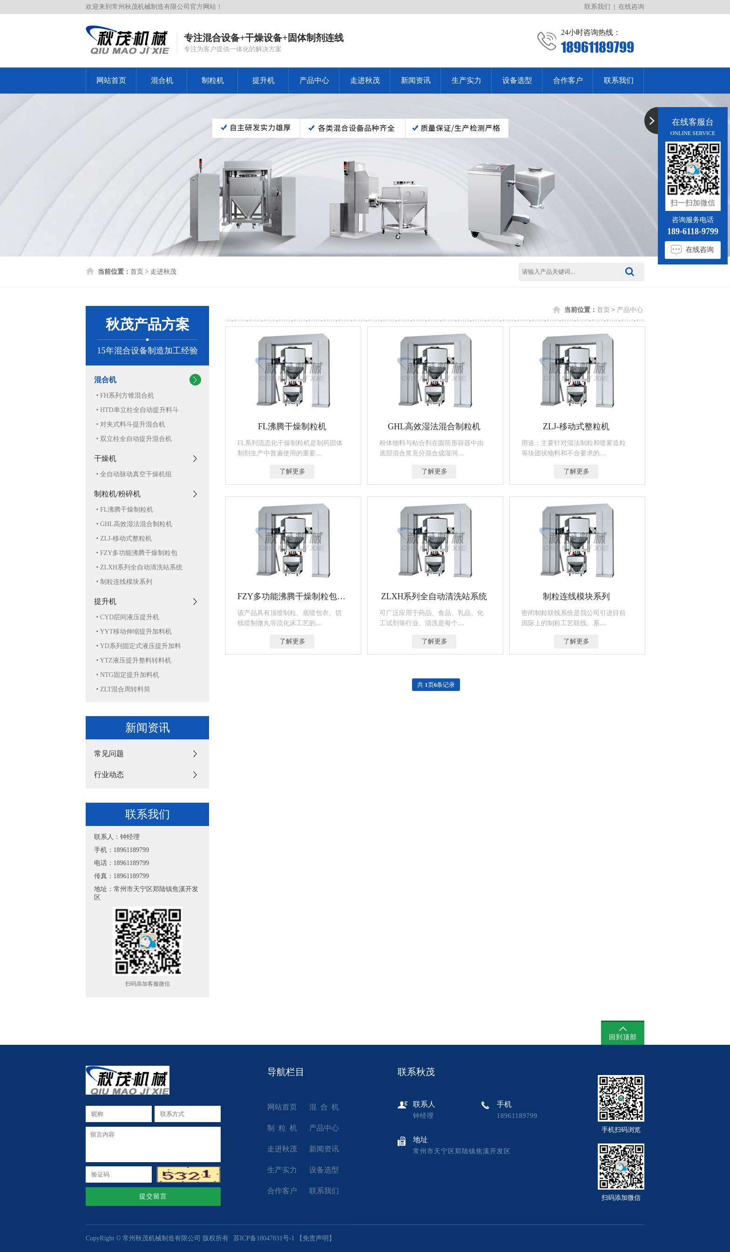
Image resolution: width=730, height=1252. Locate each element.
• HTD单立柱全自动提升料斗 (137, 409)
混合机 (162, 80)
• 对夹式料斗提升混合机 (130, 424)
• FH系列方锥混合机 (125, 395)
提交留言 (153, 1196)
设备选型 (517, 80)
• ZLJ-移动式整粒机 (124, 538)
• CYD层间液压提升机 (128, 617)
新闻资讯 (416, 80)
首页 (136, 271)
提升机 (263, 80)
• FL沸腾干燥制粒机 (125, 509)
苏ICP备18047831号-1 (263, 1238)
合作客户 (568, 80)
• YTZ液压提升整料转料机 (133, 660)
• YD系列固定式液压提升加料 (138, 646)
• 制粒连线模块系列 (124, 581)
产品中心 (314, 80)
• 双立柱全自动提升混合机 (134, 438)
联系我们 (597, 6)
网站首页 (111, 80)
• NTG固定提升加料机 (127, 674)
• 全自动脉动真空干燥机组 (134, 474)
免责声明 (316, 1238)
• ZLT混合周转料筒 (123, 689)
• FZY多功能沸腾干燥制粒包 (137, 552)
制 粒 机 (282, 1128)
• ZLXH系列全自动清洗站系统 (139, 567)
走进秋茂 (365, 80)
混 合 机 (324, 1107)
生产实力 (466, 80)
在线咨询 (631, 6)
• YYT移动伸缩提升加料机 (134, 631)
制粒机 (213, 80)
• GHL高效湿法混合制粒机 (134, 524)
